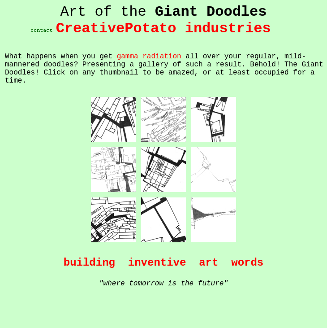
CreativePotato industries (163, 28)
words (247, 263)
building (89, 263)
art (208, 263)
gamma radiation (149, 56)
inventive (157, 263)
